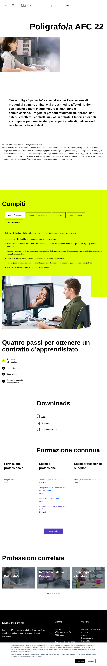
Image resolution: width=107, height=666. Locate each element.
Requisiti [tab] (58, 215)
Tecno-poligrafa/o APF (48, 480)
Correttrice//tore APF (48, 499)
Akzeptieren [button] (80, 661)
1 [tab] (48, 595)
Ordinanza (45, 423)
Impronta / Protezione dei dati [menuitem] (92, 631)
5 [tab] (57, 595)
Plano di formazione (49, 429)
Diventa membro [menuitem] (87, 640)
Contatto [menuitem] (84, 637)
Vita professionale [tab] (15, 215)
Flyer (43, 416)
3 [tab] (52, 595)
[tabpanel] (18, 580)
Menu (10, 7)
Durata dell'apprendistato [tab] (38, 215)
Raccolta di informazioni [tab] (12, 360)
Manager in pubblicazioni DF (86, 480)
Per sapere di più (53, 533)
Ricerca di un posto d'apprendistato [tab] (15, 381)
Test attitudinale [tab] (14, 222)
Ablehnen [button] (91, 661)
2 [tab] (50, 595)
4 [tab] (54, 595)
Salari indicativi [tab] (76, 215)
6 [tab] (59, 595)
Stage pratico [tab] (12, 374)
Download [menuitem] (85, 634)
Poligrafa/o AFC (11, 480)
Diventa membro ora (15, 624)
